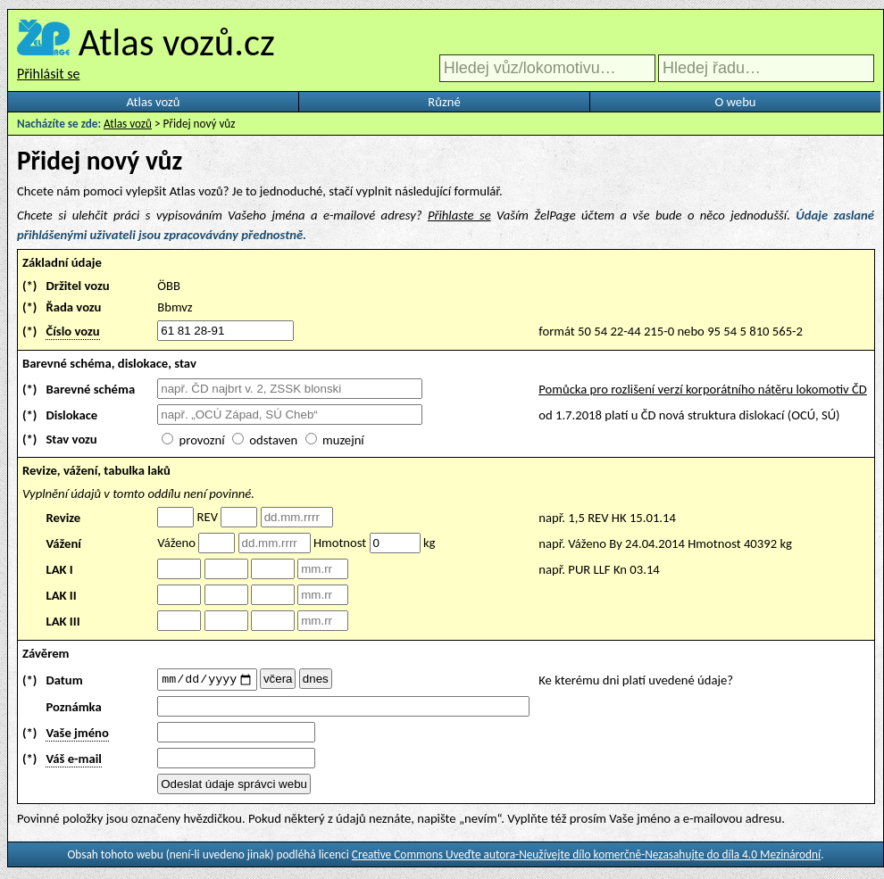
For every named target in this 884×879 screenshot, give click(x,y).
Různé (444, 102)
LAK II (61, 595)
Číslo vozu (72, 331)
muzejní (343, 440)
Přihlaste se (459, 215)
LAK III (62, 621)
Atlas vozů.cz (177, 42)
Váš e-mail (73, 761)
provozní (202, 440)
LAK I (59, 569)
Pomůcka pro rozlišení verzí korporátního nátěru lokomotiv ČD (702, 389)
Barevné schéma (90, 389)
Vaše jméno (77, 735)
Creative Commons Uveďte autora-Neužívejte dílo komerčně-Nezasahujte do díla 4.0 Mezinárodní (586, 857)
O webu (734, 102)
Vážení (63, 543)
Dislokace (71, 415)
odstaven (273, 440)
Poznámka (73, 709)
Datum (64, 681)
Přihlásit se (48, 73)
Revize (63, 518)
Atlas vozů (153, 102)
